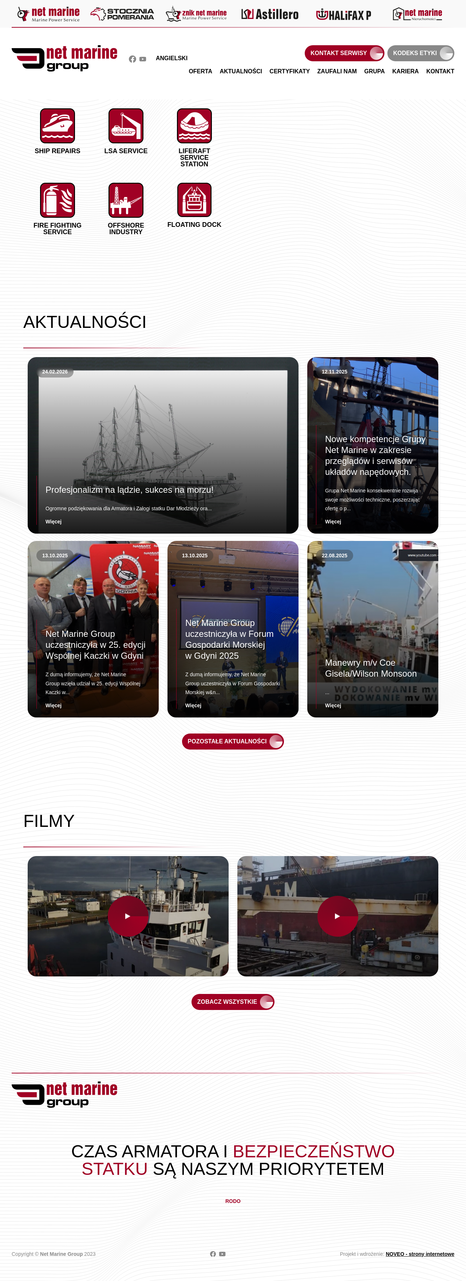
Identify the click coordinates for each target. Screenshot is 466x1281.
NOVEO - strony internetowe (420, 1254)
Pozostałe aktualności (227, 741)
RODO (233, 1201)
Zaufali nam (337, 71)
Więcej (54, 522)
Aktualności (241, 71)
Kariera (405, 71)
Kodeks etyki (415, 53)
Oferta (200, 71)
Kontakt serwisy (339, 53)
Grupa (374, 71)
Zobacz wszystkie (227, 1002)
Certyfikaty (289, 71)
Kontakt (440, 71)
